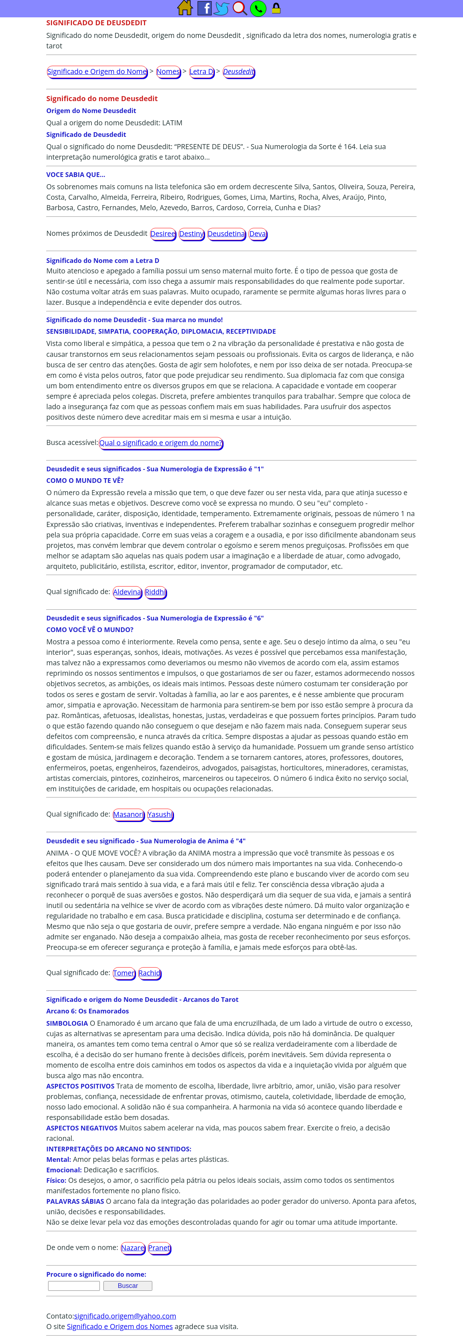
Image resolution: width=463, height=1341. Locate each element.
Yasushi (160, 814)
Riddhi (155, 592)
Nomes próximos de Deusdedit (97, 233)
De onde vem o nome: (82, 1248)
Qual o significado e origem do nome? (160, 442)
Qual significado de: (78, 591)
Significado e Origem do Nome (96, 71)
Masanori (128, 814)
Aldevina (127, 592)
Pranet (159, 1248)
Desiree (162, 233)
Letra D (201, 71)
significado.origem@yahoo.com (125, 1316)
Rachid (150, 973)
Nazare (132, 1248)
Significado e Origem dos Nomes (120, 1326)
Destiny (191, 233)
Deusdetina (226, 233)
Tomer (124, 973)
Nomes (168, 71)
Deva (257, 233)
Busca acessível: (72, 442)
